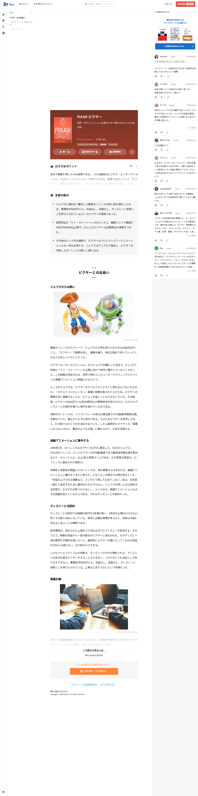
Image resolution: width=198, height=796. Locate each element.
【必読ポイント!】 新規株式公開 (21, 23)
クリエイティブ (15, 29)
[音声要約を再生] (64, 152)
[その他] (132, 152)
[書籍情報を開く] (115, 152)
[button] (175, 67)
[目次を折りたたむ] (21, 12)
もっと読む (191, 128)
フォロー (173, 57)
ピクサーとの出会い (17, 18)
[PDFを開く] (89, 152)
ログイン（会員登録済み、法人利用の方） (94, 684)
